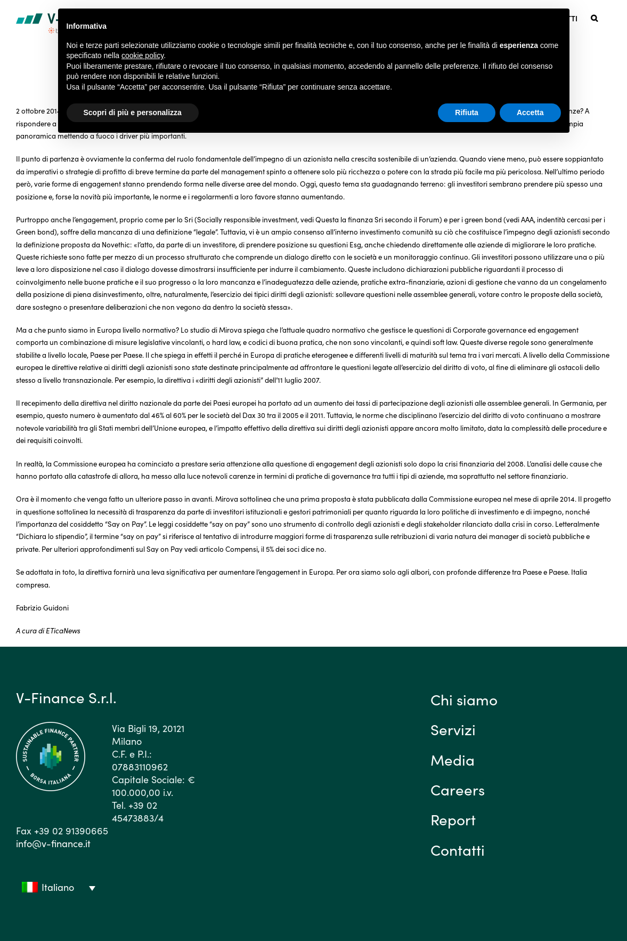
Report (453, 819)
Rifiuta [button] (466, 112)
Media (452, 759)
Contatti (457, 849)
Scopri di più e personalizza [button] (133, 112)
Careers (457, 789)
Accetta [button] (530, 112)
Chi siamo (464, 699)
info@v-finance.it (53, 843)
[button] (594, 17)
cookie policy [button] (142, 55)
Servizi (453, 728)
